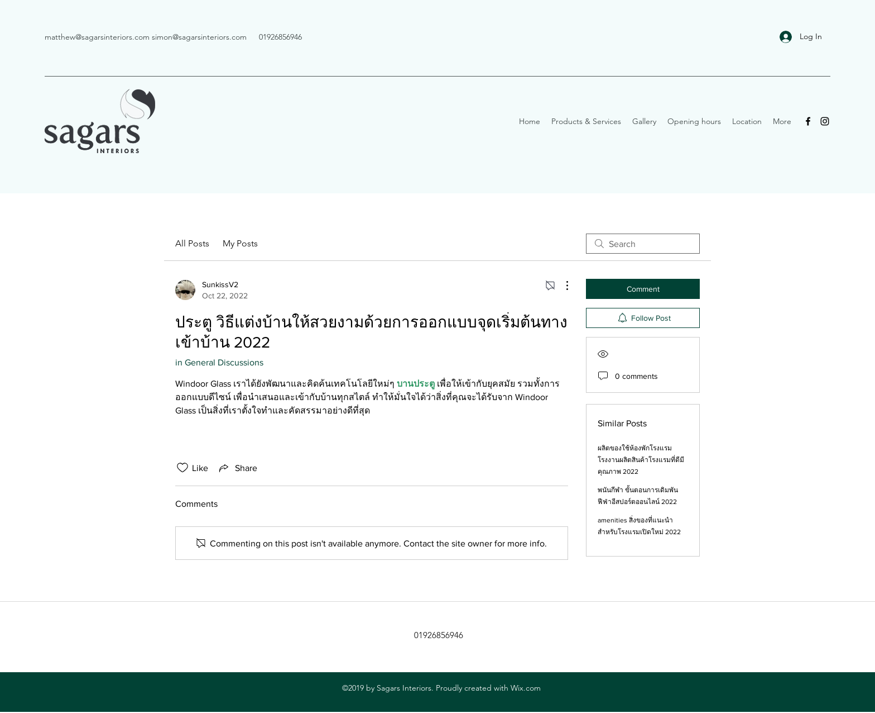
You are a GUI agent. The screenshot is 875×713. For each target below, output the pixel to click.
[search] (643, 244)
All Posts (192, 243)
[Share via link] (237, 467)
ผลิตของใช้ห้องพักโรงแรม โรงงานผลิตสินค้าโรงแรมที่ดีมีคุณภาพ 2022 (641, 460)
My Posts (240, 243)
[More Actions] (561, 285)
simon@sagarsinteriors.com (199, 37)
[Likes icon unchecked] (182, 467)
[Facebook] (808, 121)
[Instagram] (824, 121)
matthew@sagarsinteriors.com (97, 37)
